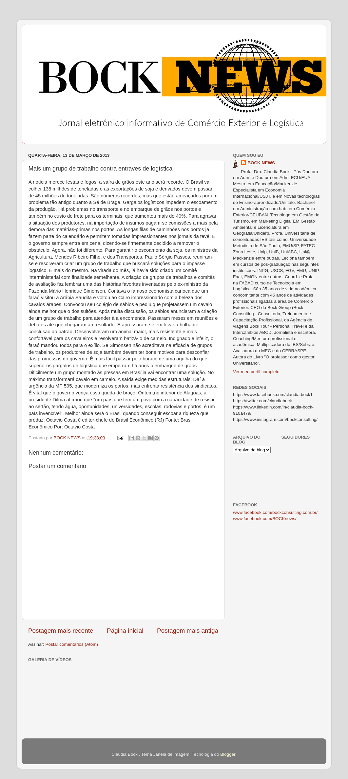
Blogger (227, 754)
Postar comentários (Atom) (72, 644)
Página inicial (125, 630)
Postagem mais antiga (187, 630)
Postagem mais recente (60, 630)
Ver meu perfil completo (256, 371)
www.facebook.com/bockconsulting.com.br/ (275, 512)
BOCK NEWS (261, 162)
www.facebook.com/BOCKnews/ (265, 518)
